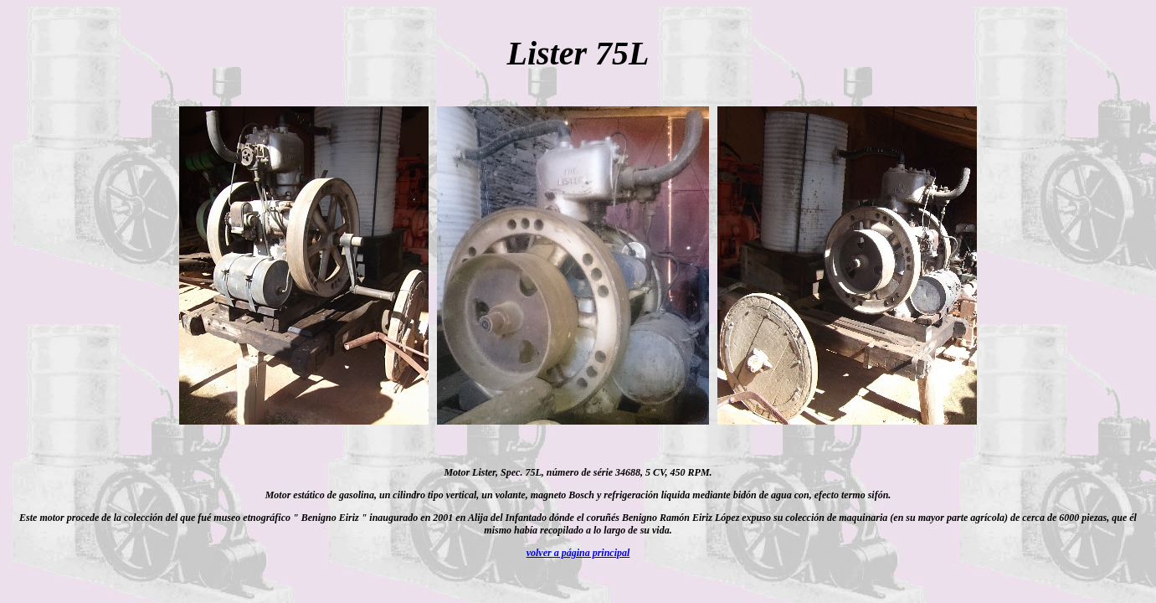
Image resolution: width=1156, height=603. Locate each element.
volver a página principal (578, 553)
